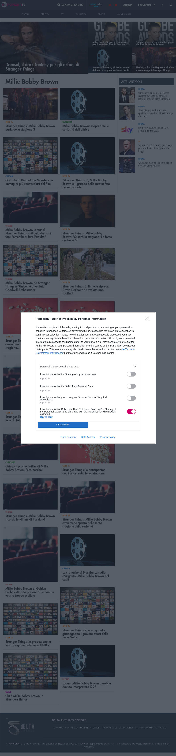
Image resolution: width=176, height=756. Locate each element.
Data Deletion (68, 437)
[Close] (148, 319)
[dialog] (88, 378)
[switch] (131, 374)
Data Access (88, 437)
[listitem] (88, 366)
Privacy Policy (107, 437)
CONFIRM (62, 424)
